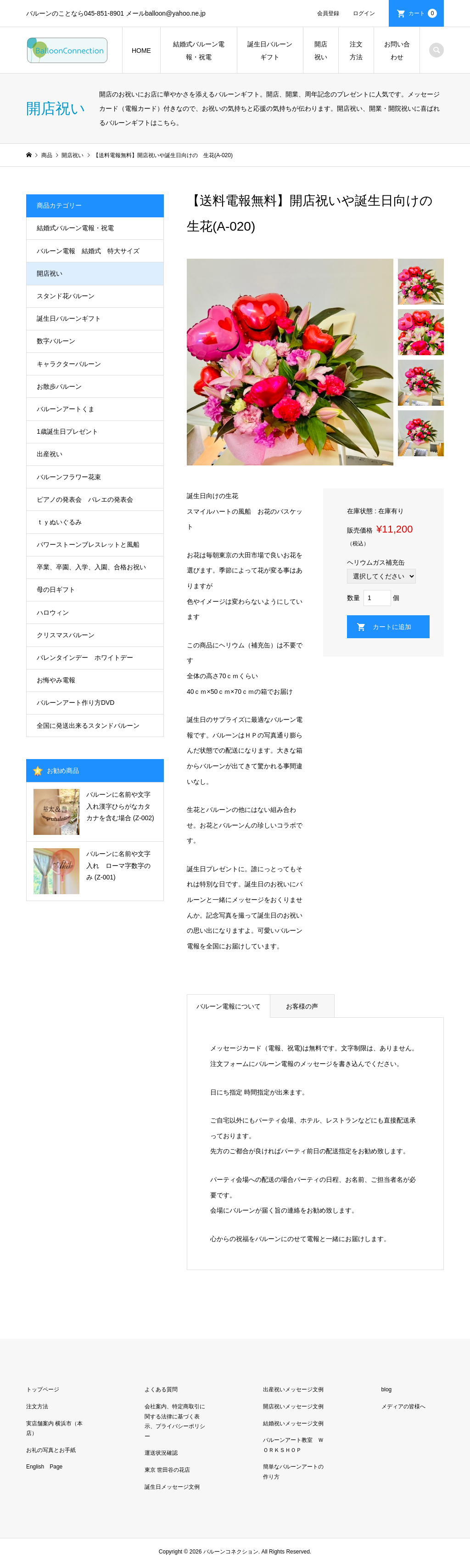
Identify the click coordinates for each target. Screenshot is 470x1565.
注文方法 (356, 50)
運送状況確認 (161, 1453)
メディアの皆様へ (403, 1406)
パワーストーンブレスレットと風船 (88, 544)
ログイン (364, 13)
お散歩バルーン (59, 386)
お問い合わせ (397, 50)
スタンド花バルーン (66, 296)
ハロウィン (53, 612)
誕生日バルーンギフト (269, 50)
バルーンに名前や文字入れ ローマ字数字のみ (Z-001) (118, 865)
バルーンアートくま (66, 409)
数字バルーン (56, 341)
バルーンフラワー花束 (69, 477)
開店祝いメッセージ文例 (293, 1406)
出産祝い (49, 454)
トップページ (42, 1389)
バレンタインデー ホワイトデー (85, 657)
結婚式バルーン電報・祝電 (198, 50)
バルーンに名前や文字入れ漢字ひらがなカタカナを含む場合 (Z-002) (120, 806)
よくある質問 (161, 1389)
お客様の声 (302, 1006)
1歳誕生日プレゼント (67, 431)
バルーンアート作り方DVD (76, 702)
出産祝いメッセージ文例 (293, 1389)
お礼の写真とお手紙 (51, 1450)
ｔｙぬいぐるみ (59, 522)
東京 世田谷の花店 (167, 1470)
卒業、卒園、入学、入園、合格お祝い (91, 567)
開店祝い (320, 50)
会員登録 (328, 13)
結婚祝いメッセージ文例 (293, 1423)
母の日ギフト (56, 589)
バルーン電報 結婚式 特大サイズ (88, 251)
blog (386, 1389)
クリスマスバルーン (66, 635)
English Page (44, 1466)
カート (422, 13)
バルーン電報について (228, 1006)
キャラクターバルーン (69, 364)
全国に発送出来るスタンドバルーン (88, 725)
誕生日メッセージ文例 (172, 1487)
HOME (141, 50)
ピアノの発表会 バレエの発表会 (85, 499)
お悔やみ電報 (56, 680)
